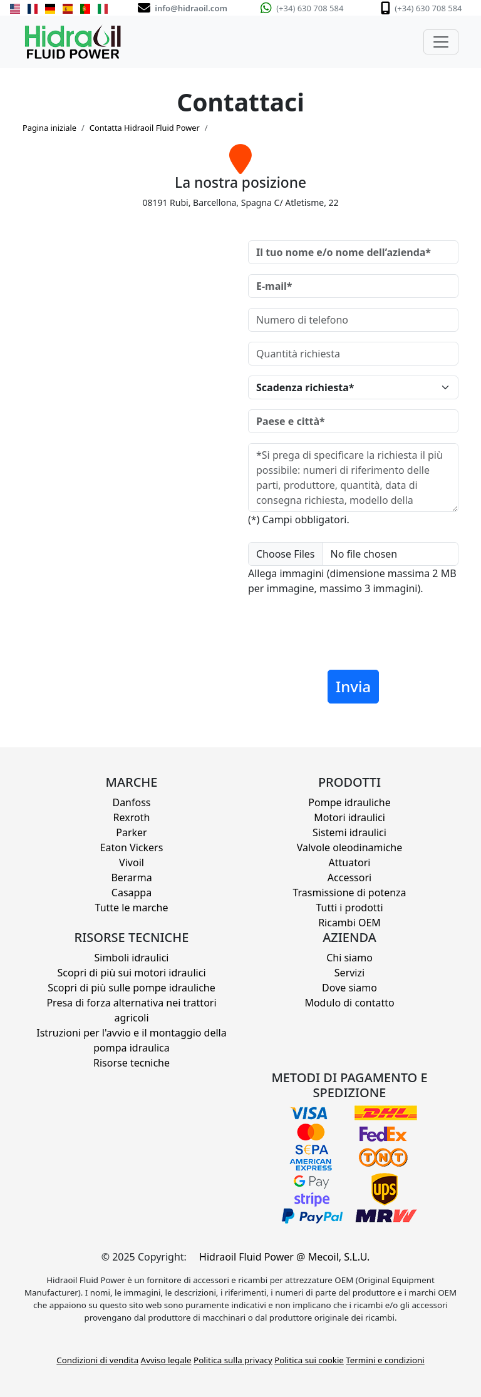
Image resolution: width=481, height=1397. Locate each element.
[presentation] (343, 635)
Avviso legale (166, 1360)
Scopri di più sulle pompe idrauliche (131, 988)
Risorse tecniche (131, 1063)
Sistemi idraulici (349, 832)
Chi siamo (349, 958)
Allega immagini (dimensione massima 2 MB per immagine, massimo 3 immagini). (352, 580)
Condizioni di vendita (97, 1360)
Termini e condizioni (385, 1360)
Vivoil (131, 862)
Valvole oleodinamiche (350, 847)
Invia (353, 686)
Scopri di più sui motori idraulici (131, 973)
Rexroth (131, 817)
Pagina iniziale (49, 127)
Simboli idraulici (132, 958)
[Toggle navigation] (440, 41)
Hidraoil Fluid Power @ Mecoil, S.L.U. (284, 1257)
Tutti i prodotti (349, 907)
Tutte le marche (131, 907)
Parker (131, 832)
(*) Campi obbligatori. (298, 519)
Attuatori (350, 862)
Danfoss (131, 802)
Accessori (349, 877)
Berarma (131, 877)
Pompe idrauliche (349, 802)
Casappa (131, 892)
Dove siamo (349, 988)
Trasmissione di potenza (349, 892)
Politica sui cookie (309, 1360)
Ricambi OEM (349, 922)
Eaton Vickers (131, 847)
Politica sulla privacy (233, 1360)
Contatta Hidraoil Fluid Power (145, 127)
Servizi (349, 973)
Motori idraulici (349, 817)
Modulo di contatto (349, 1003)
